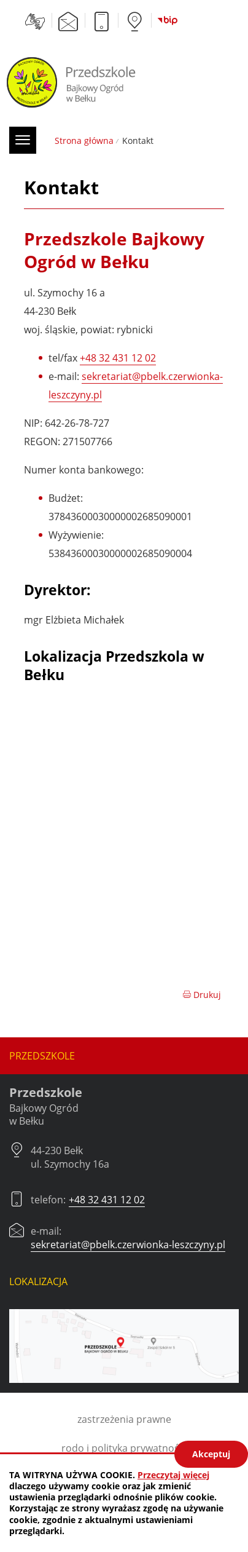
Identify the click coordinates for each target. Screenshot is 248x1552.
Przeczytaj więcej (173, 1475)
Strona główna (84, 140)
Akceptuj (211, 1454)
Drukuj (201, 994)
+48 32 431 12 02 (118, 358)
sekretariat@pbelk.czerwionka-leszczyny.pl (128, 1244)
